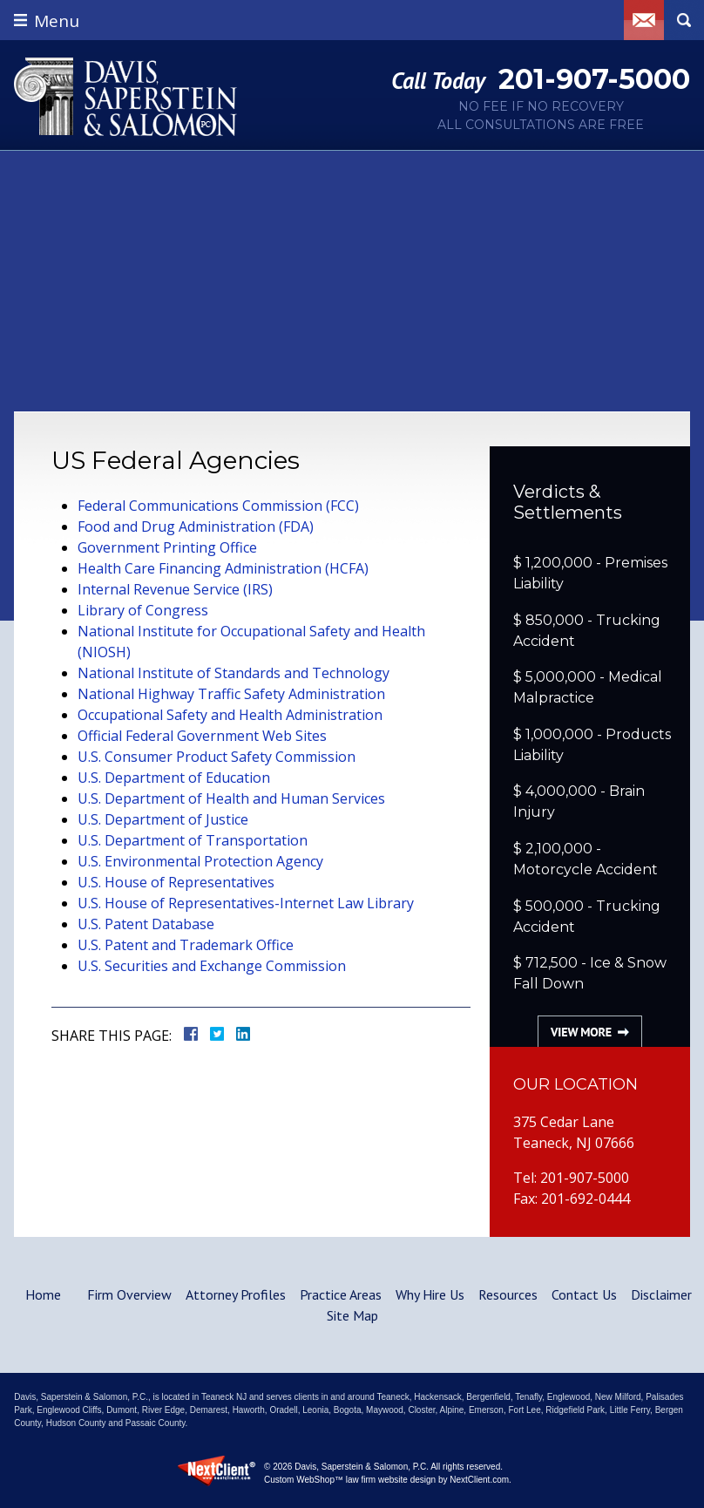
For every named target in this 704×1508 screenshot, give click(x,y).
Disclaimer (661, 1294)
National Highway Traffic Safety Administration (231, 693)
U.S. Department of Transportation (193, 840)
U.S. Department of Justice (163, 819)
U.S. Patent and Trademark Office (186, 944)
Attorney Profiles (236, 1294)
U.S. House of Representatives (176, 882)
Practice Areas (341, 1294)
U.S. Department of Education (174, 777)
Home (43, 1294)
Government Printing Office (167, 547)
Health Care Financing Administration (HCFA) (223, 568)
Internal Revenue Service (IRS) (175, 589)
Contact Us (584, 1294)
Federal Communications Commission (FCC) (218, 505)
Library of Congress (143, 610)
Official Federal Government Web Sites (202, 735)
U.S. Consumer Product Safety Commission (216, 756)
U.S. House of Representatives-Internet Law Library (246, 903)
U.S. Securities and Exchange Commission (212, 965)
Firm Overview (129, 1294)
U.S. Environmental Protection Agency (200, 861)
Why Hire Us (430, 1294)
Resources (508, 1294)
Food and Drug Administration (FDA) (196, 526)
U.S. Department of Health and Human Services (231, 798)
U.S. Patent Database (146, 924)
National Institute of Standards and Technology (233, 673)
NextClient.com (479, 1479)
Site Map (352, 1315)
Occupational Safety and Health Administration (230, 714)
